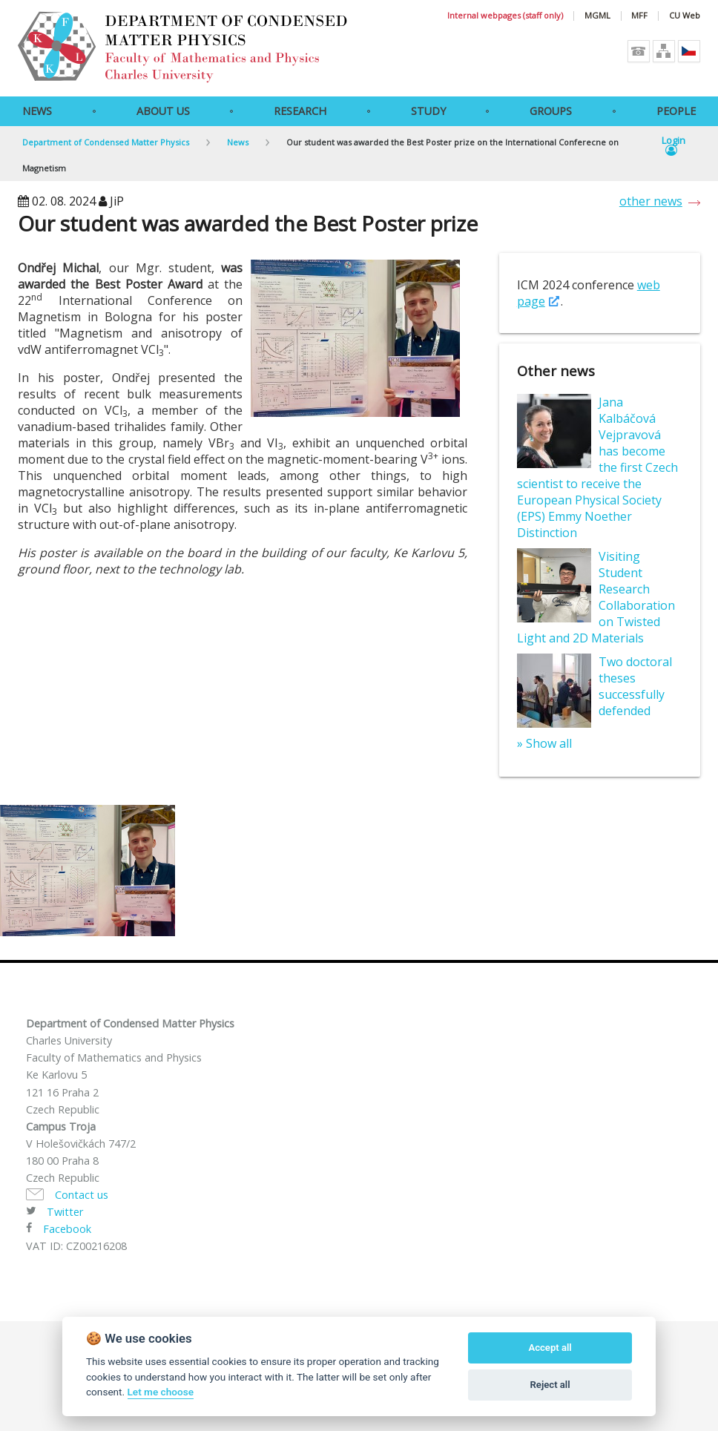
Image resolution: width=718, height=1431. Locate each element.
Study (428, 111)
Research (300, 111)
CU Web (684, 16)
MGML (597, 16)
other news (650, 201)
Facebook (67, 1229)
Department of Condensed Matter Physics (105, 142)
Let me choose (161, 1392)
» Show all (544, 743)
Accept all (549, 1347)
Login (673, 146)
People (676, 111)
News (37, 111)
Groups (551, 111)
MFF (639, 16)
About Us (163, 111)
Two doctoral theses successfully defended (635, 686)
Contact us (81, 1195)
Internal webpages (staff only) (505, 16)
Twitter (65, 1212)
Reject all (550, 1384)
